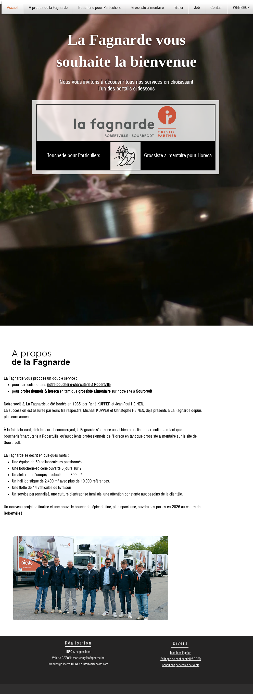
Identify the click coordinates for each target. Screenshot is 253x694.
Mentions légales (180, 653)
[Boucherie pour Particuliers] (73, 155)
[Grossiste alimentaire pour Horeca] (178, 155)
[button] (147, 7)
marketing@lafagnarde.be (89, 658)
